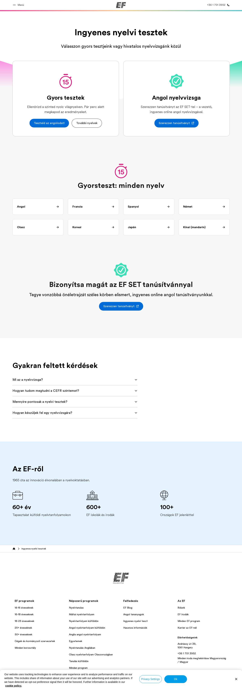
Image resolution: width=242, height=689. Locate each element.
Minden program (78, 667)
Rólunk (181, 607)
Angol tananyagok (133, 614)
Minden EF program (189, 621)
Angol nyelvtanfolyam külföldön (87, 627)
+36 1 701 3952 (187, 653)
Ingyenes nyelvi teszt (135, 621)
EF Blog (127, 607)
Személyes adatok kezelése (95, 685)
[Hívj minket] (218, 5)
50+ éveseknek (23, 634)
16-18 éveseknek (24, 614)
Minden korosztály (25, 647)
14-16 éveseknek (24, 607)
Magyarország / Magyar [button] (26, 684)
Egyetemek (75, 641)
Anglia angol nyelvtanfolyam (85, 634)
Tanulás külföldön (79, 661)
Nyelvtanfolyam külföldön (83, 621)
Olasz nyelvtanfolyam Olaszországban (91, 654)
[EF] (121, 5)
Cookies (155, 685)
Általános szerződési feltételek (130, 685)
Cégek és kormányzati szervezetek (35, 641)
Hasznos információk (135, 627)
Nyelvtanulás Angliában (82, 647)
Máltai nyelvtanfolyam (81, 614)
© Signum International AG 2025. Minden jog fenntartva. (200, 685)
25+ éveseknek (23, 627)
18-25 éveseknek (24, 621)
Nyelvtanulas (76, 607)
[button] (19, 5)
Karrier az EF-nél (187, 627)
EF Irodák (183, 614)
